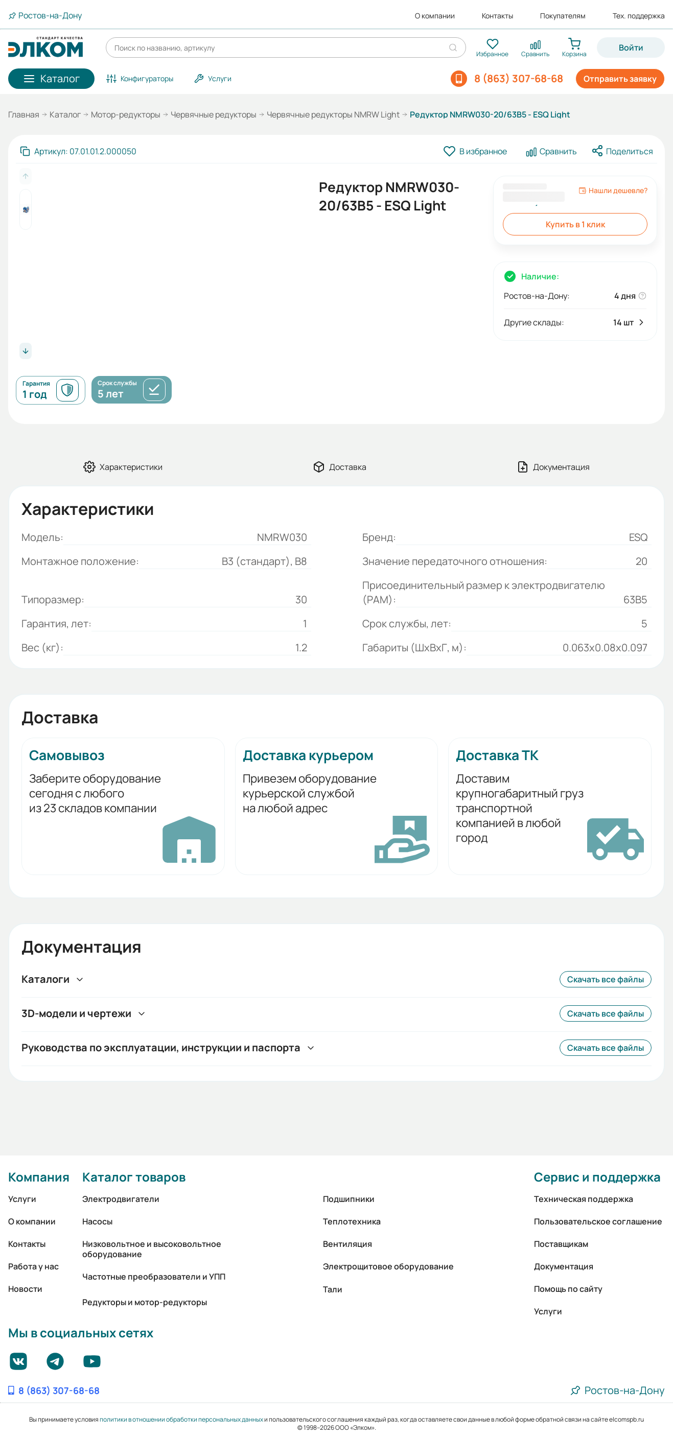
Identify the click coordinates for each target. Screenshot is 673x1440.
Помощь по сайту (568, 1289)
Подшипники (349, 1199)
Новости (25, 1289)
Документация (563, 1266)
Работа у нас (33, 1266)
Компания (38, 1176)
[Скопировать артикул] (78, 151)
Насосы (97, 1221)
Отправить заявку (620, 78)
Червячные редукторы (214, 114)
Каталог (65, 114)
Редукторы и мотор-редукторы (144, 1302)
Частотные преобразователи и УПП (153, 1276)
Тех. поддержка (639, 16)
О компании (435, 16)
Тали (332, 1289)
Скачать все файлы (605, 979)
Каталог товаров (133, 1176)
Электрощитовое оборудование (388, 1266)
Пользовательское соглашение (598, 1221)
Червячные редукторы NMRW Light (333, 114)
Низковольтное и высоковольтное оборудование (151, 1249)
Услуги (22, 1199)
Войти (631, 47)
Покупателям (563, 16)
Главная (23, 114)
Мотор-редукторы (125, 114)
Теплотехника (352, 1221)
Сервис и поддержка (597, 1176)
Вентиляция (347, 1244)
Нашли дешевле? (612, 190)
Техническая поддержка (583, 1199)
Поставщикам (561, 1244)
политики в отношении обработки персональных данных (181, 1419)
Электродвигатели (120, 1199)
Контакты (497, 16)
